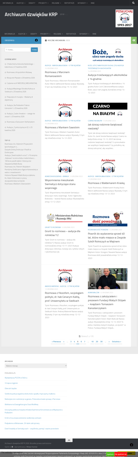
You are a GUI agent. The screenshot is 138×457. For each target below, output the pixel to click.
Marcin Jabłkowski (59, 65)
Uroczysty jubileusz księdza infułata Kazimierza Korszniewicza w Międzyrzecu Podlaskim (34, 411)
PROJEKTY (43, 3)
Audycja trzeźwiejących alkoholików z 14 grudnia (107, 77)
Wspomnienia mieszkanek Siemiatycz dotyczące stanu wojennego (60, 184)
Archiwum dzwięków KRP (31, 14)
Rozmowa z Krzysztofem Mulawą (19, 72)
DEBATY (32, 3)
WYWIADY (82, 3)
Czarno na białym (95, 120)
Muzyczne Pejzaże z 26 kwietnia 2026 (21, 77)
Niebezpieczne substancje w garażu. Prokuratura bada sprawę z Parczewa (32, 399)
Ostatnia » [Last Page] (116, 341)
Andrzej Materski (52, 286)
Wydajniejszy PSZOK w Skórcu (16, 377)
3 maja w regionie (11, 383)
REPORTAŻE (69, 3)
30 (101, 341)
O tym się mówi (74, 65)
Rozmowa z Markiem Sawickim (62, 127)
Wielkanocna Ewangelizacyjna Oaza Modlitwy (21, 404)
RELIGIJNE (55, 3)
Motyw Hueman (32, 447)
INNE (93, 3)
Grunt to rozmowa (53, 227)
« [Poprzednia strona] (63, 341)
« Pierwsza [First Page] (56, 341)
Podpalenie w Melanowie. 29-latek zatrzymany (22, 423)
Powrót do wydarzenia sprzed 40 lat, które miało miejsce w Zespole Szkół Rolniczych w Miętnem (107, 237)
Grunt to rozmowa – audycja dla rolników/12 (62, 233)
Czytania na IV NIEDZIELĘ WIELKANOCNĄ (22, 83)
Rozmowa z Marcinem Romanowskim (57, 74)
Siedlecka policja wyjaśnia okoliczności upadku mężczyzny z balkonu (30, 393)
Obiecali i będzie (11, 388)
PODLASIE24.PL (10, 373)
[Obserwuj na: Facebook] (36, 40)
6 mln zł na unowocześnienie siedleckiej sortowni (23, 418)
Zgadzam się (111, 454)
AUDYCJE (20, 3)
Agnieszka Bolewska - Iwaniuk (57, 176)
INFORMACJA (8, 3)
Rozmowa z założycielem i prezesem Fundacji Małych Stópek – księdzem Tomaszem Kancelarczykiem (107, 302)
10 (92, 341)
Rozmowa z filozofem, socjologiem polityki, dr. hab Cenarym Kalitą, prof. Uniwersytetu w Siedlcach (64, 297)
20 (97, 341)
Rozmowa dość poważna (98, 229)
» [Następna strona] (109, 341)
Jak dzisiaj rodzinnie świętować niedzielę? (105, 126)
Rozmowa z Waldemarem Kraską (106, 183)
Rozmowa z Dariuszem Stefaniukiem (21, 121)
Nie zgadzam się (120, 454)
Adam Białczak (93, 292)
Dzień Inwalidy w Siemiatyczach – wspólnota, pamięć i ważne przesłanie (32, 428)
